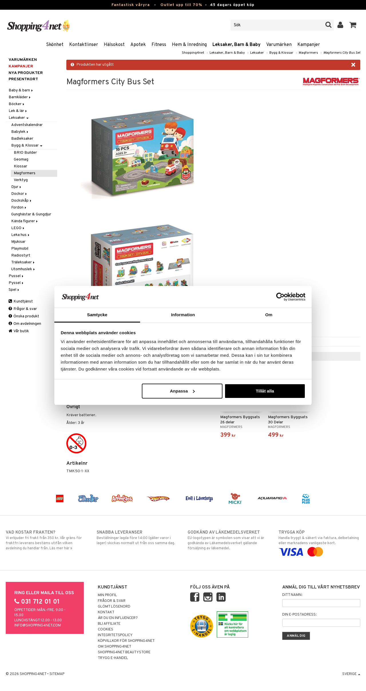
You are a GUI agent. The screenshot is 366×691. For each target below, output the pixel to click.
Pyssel (16, 283)
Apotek (138, 45)
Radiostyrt (20, 255)
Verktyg (21, 180)
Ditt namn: (292, 595)
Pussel (16, 276)
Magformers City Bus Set (341, 53)
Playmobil (19, 248)
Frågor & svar (23, 309)
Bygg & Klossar (281, 53)
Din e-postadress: (299, 614)
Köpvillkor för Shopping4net (126, 641)
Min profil (107, 595)
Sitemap (56, 674)
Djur (16, 187)
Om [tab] (268, 314)
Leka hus (20, 235)
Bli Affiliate (109, 624)
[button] (353, 25)
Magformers (308, 53)
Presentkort (23, 79)
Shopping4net (193, 53)
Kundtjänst (21, 301)
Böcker (17, 104)
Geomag (21, 159)
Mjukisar (18, 241)
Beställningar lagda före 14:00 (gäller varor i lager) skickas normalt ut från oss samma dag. (137, 538)
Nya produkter (26, 73)
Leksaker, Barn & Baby (236, 45)
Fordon (19, 207)
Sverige (351, 674)
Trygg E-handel (113, 658)
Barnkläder (20, 97)
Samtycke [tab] (97, 314)
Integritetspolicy (115, 635)
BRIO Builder (25, 152)
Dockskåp (21, 200)
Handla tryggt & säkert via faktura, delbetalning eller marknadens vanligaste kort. (319, 542)
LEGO (18, 228)
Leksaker (257, 53)
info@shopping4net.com (37, 625)
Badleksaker (22, 138)
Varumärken (279, 45)
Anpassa (182, 390)
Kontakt (106, 612)
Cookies (105, 629)
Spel (14, 289)
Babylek (20, 131)
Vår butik (19, 331)
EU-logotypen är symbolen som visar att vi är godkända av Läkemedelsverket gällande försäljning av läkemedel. (228, 540)
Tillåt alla (265, 390)
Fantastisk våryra (131, 5)
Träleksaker (23, 262)
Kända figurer (25, 221)
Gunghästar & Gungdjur (31, 214)
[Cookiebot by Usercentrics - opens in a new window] (280, 297)
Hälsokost (114, 45)
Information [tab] (183, 314)
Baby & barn (21, 90)
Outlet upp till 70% (181, 5)
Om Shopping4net (114, 646)
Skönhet (54, 45)
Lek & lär (18, 111)
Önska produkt (24, 316)
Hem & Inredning (189, 45)
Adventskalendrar (27, 125)
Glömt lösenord (114, 606)
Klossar (20, 166)
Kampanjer (308, 45)
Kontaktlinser (83, 45)
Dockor (19, 193)
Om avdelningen (25, 323)
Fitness (159, 45)
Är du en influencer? (118, 618)
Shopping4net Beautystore (124, 652)
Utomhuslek (23, 269)
